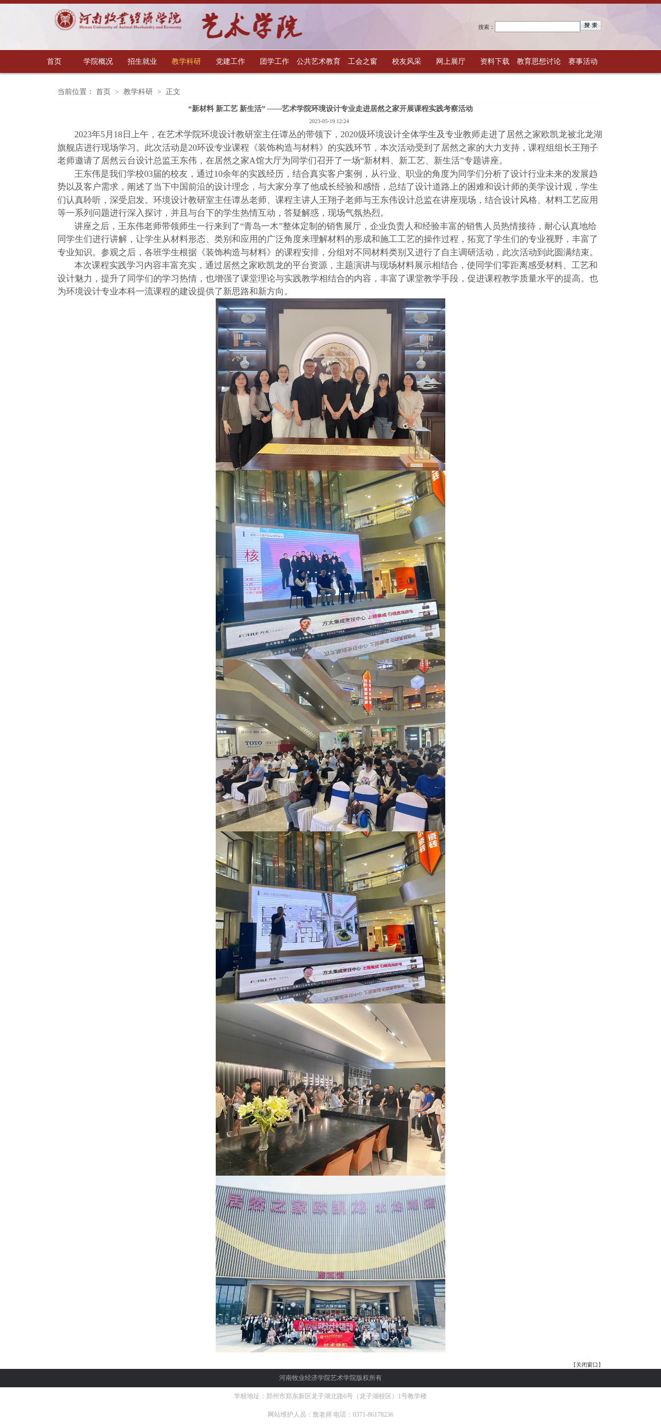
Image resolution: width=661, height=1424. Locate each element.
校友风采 (406, 61)
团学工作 (274, 61)
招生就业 (142, 61)
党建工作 (230, 61)
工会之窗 (362, 61)
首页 (54, 61)
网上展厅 (450, 61)
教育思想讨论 (539, 61)
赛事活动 (583, 61)
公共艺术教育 (319, 61)
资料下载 (495, 61)
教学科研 (186, 61)
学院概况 (98, 61)
